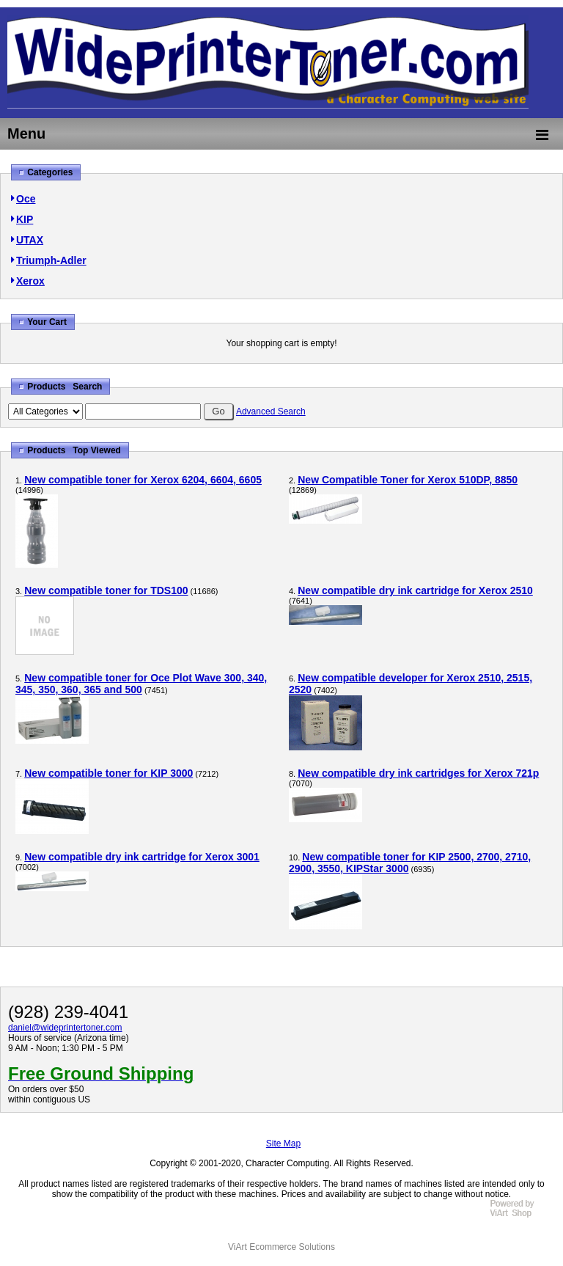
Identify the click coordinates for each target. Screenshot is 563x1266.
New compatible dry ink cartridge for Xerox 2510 (415, 590)
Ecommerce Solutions (292, 1247)
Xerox (30, 281)
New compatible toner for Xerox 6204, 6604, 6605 (143, 480)
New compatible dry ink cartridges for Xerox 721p (418, 773)
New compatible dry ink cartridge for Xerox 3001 (142, 857)
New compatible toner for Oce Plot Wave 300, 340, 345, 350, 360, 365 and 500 (141, 683)
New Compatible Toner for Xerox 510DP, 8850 (408, 480)
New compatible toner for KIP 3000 (108, 773)
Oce (25, 199)
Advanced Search (271, 411)
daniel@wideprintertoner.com (65, 1027)
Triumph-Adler (51, 260)
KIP (24, 219)
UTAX (29, 240)
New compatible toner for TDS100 (106, 590)
